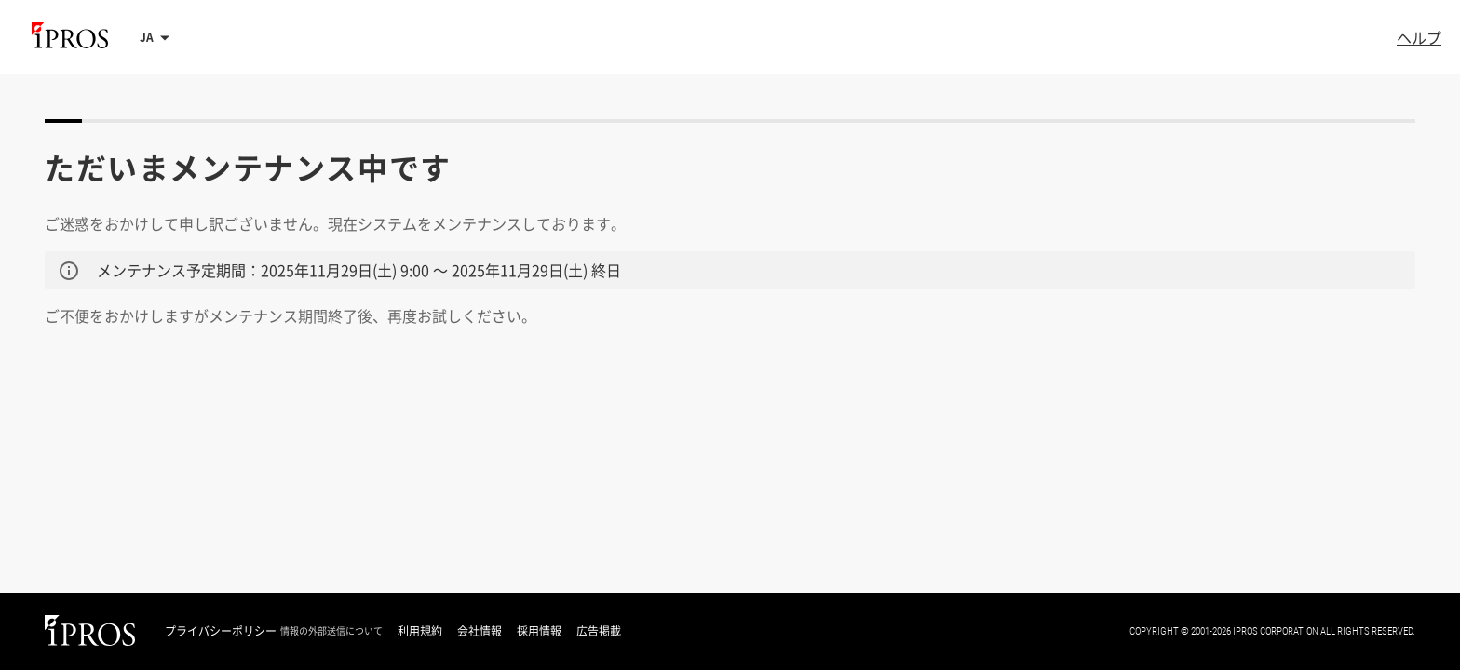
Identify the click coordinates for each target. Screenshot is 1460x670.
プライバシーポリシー (221, 630)
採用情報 (539, 630)
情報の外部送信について (331, 630)
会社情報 (479, 630)
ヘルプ (1419, 37)
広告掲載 (598, 630)
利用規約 (420, 630)
